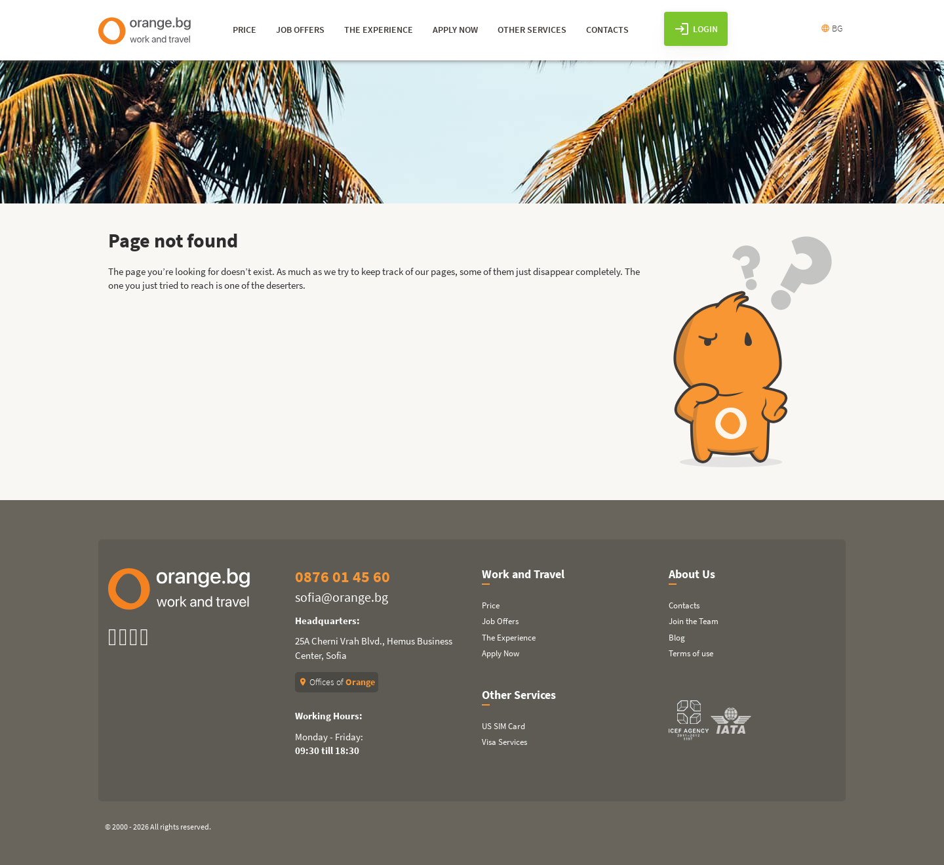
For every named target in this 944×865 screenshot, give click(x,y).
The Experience (509, 637)
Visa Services (504, 742)
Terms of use (691, 653)
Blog (677, 637)
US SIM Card (503, 726)
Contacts (684, 605)
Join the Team (693, 621)
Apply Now (500, 653)
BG (831, 28)
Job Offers (500, 621)
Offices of (336, 682)
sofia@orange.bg (341, 597)
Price (491, 605)
